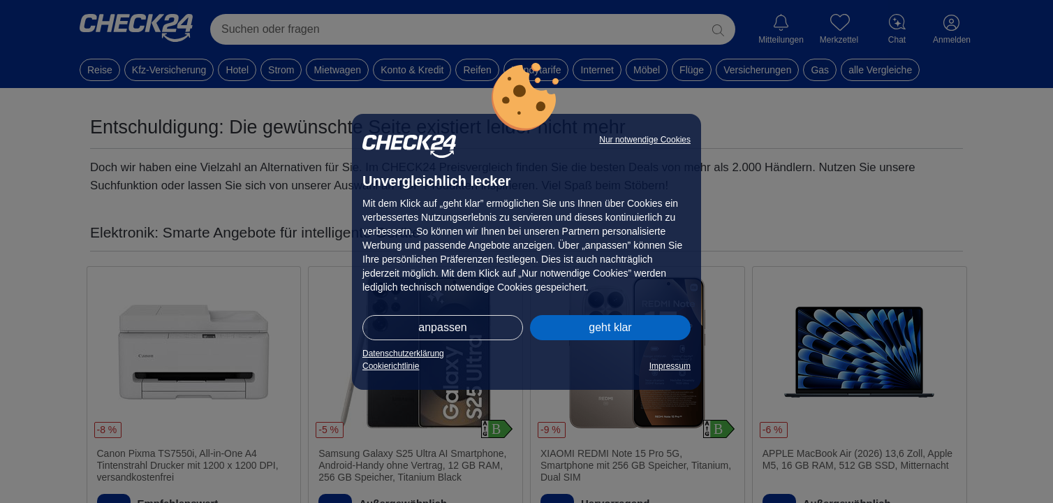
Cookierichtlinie (390, 366)
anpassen (442, 327)
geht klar (610, 327)
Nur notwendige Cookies (645, 140)
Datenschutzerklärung (403, 353)
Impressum (670, 366)
